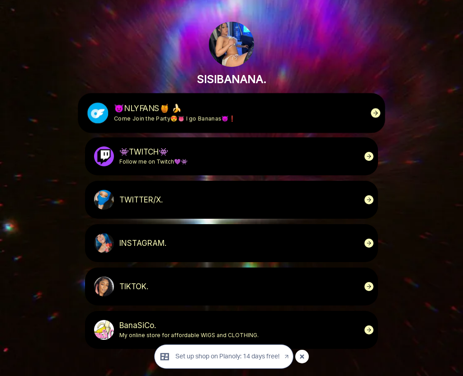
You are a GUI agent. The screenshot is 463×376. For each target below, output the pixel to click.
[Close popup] (302, 356)
